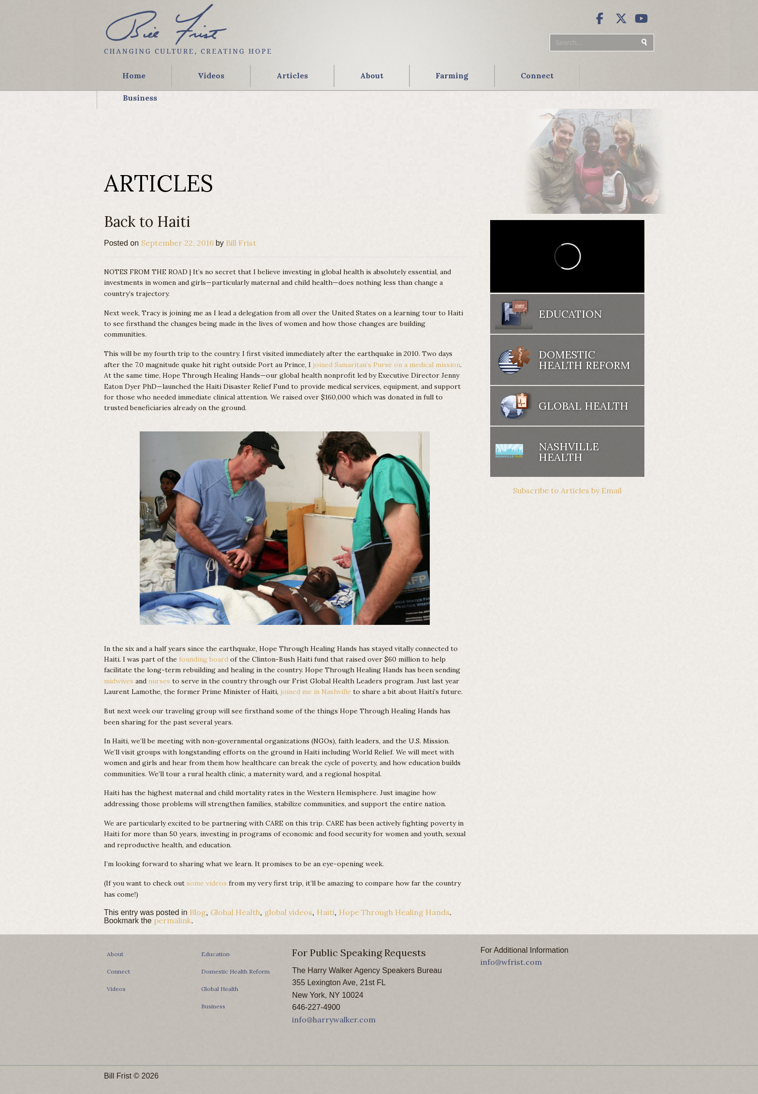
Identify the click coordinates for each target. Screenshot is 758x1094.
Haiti (326, 912)
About (371, 75)
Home (134, 75)
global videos (288, 912)
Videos (211, 75)
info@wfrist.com (511, 962)
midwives (118, 681)
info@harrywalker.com (334, 1019)
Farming (452, 75)
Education (570, 314)
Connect (537, 75)
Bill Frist (241, 243)
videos (216, 883)
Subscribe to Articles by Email (567, 490)
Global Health (235, 912)
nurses (159, 681)
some (195, 883)
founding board (203, 659)
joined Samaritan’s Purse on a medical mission (386, 364)
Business (140, 98)
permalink (172, 920)
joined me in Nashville (315, 691)
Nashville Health (569, 452)
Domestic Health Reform (584, 360)
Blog (198, 912)
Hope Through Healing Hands (394, 912)
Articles (292, 75)
